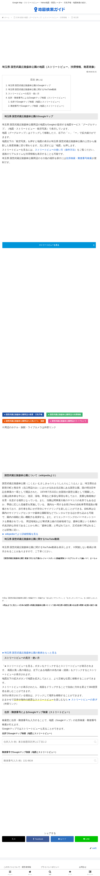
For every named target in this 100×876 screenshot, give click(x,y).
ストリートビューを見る (49, 246)
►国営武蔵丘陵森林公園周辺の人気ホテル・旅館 (24, 422)
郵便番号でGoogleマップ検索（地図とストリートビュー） (38, 106)
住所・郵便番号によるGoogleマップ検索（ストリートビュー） (37, 98)
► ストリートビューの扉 (82, 700)
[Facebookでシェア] (37, 840)
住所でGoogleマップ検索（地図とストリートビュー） (36, 102)
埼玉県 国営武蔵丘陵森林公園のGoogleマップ (29, 85)
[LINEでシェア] (86, 840)
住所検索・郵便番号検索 (79, 159)
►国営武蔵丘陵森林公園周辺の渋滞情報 (64, 415)
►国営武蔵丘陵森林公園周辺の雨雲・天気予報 (23, 415)
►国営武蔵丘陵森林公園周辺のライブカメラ (68, 422)
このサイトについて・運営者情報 (17, 868)
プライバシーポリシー (50, 868)
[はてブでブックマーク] (62, 840)
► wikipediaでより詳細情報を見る (20, 534)
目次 (32, 79)
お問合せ (82, 868)
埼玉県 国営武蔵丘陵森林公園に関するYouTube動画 (32, 90)
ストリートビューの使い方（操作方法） (56, 150)
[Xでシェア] (13, 840)
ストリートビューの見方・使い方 (23, 94)
